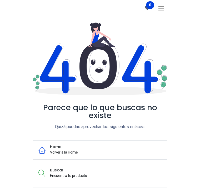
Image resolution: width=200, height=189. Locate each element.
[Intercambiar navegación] (161, 8)
